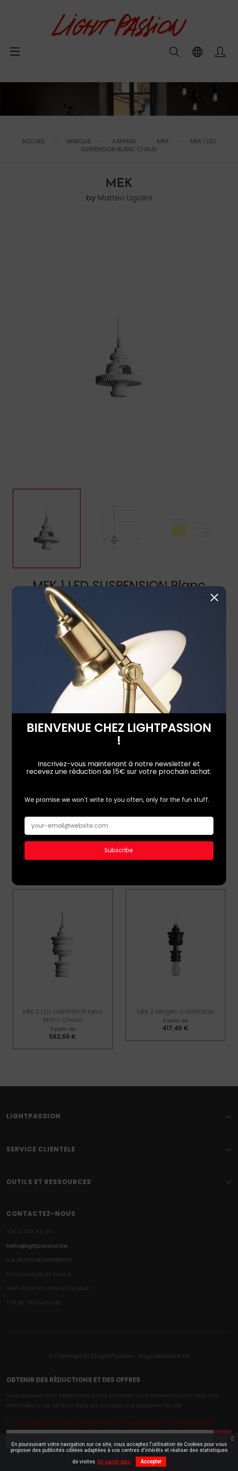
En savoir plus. (114, 1462)
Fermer (214, 569)
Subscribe (118, 822)
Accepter (150, 1462)
